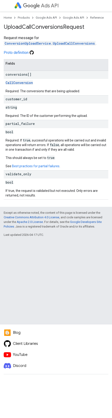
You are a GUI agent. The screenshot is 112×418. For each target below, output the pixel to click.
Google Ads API (46, 17)
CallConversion (19, 83)
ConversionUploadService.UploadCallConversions (50, 43)
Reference (97, 17)
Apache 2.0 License (30, 222)
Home (8, 17)
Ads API (41, 6)
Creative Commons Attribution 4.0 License (31, 217)
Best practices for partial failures (35, 166)
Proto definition (19, 52)
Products (24, 17)
